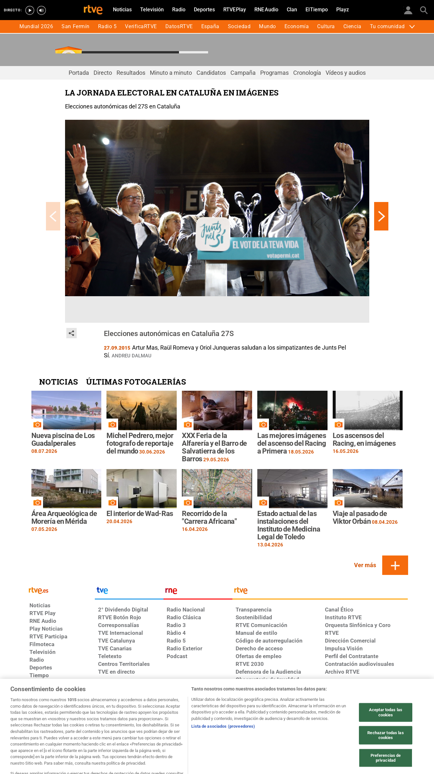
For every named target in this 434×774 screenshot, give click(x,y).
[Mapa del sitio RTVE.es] (380, 714)
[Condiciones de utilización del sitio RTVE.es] (53, 714)
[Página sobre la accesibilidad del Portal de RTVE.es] (326, 714)
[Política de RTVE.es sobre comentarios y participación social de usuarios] (108, 724)
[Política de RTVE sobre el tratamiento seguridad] (271, 714)
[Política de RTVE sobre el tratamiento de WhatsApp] (217, 714)
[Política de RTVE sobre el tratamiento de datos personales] (108, 714)
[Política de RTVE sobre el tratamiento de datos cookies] (162, 714)
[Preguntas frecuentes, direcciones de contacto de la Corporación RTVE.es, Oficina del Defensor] (53, 724)
